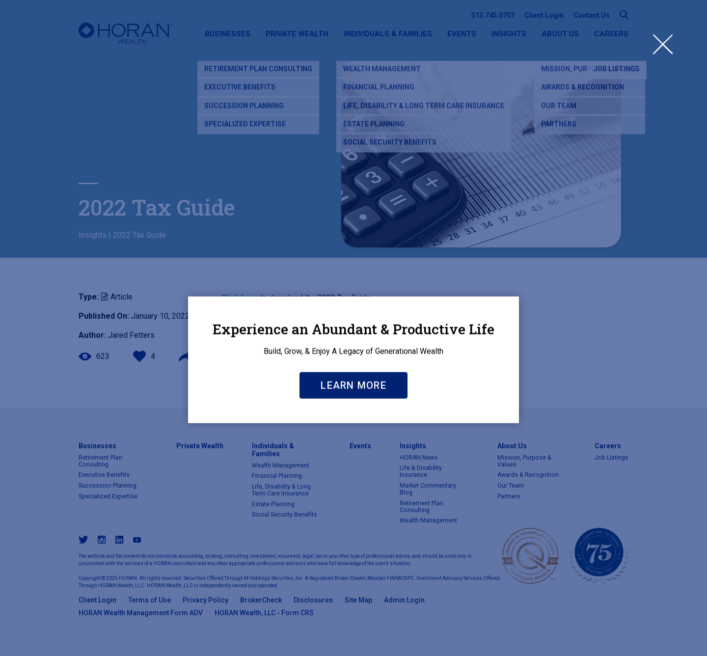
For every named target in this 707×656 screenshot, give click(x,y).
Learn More (353, 452)
